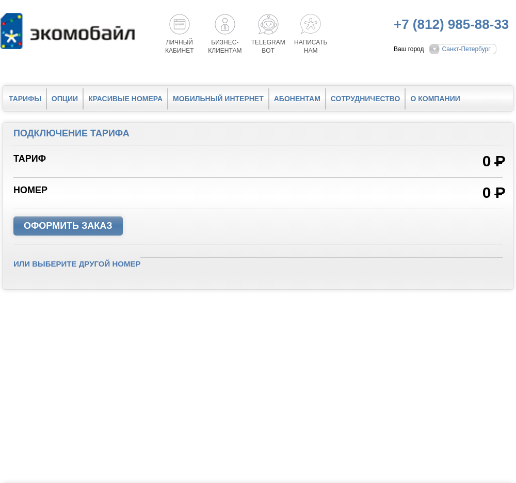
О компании (435, 99)
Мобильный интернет (218, 99)
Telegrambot (268, 46)
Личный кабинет (179, 46)
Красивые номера (125, 99)
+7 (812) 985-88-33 (451, 24)
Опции (65, 99)
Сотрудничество (365, 99)
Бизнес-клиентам (224, 46)
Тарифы (25, 99)
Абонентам (297, 99)
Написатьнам (310, 46)
